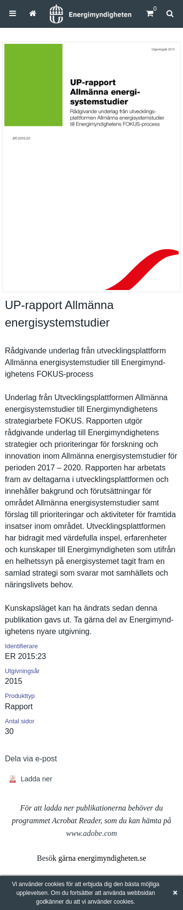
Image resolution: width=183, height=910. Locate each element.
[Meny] (12, 13)
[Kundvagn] (150, 13)
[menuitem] (12, 13)
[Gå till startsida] (33, 13)
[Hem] (90, 13)
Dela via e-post (31, 759)
